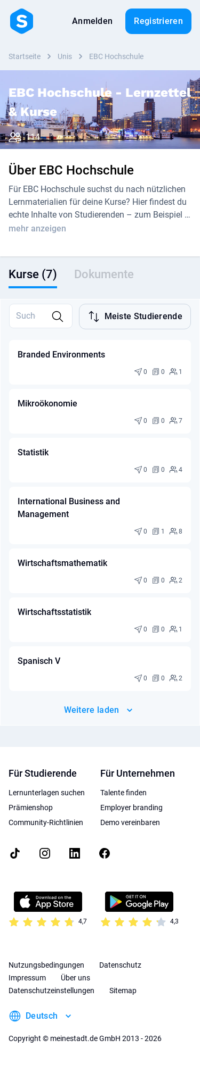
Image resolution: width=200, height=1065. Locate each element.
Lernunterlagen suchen (47, 792)
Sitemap (123, 990)
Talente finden (123, 792)
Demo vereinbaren (130, 822)
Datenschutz (120, 965)
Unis (65, 56)
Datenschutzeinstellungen (51, 990)
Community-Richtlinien (46, 822)
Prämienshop (31, 807)
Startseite (25, 56)
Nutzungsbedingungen (46, 965)
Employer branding (131, 807)
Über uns (75, 978)
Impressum (27, 978)
